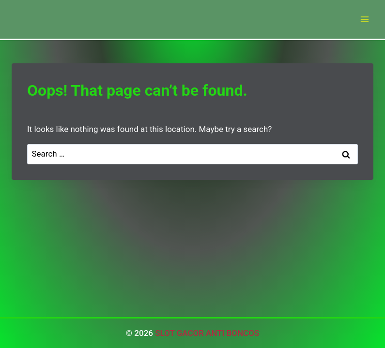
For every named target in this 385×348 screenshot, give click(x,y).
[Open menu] (364, 19)
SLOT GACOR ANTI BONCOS (207, 333)
